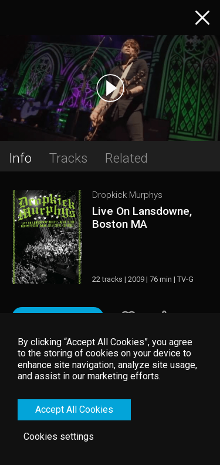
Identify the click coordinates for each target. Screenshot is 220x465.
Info (20, 158)
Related (126, 158)
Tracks (68, 158)
